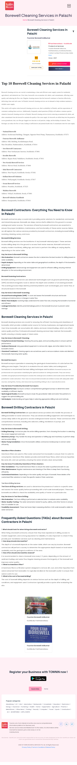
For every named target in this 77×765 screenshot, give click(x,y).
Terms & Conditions (38, 750)
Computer (43, 712)
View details (59, 70)
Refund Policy (50, 750)
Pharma (63, 710)
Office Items (20, 712)
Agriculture (55, 710)
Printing (28, 712)
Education (56, 707)
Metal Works (10, 712)
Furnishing (24, 710)
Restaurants (37, 707)
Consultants (47, 707)
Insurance (16, 710)
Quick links (35, 692)
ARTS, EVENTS (25, 715)
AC (16, 707)
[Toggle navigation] (69, 6)
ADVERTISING (15, 715)
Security (35, 712)
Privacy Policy (26, 750)
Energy (8, 710)
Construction (65, 712)
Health (32, 710)
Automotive (28, 707)
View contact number (59, 65)
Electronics (65, 707)
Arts (20, 707)
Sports (57, 712)
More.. (50, 57)
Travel (51, 712)
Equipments (46, 710)
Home (25, 20)
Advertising (10, 707)
